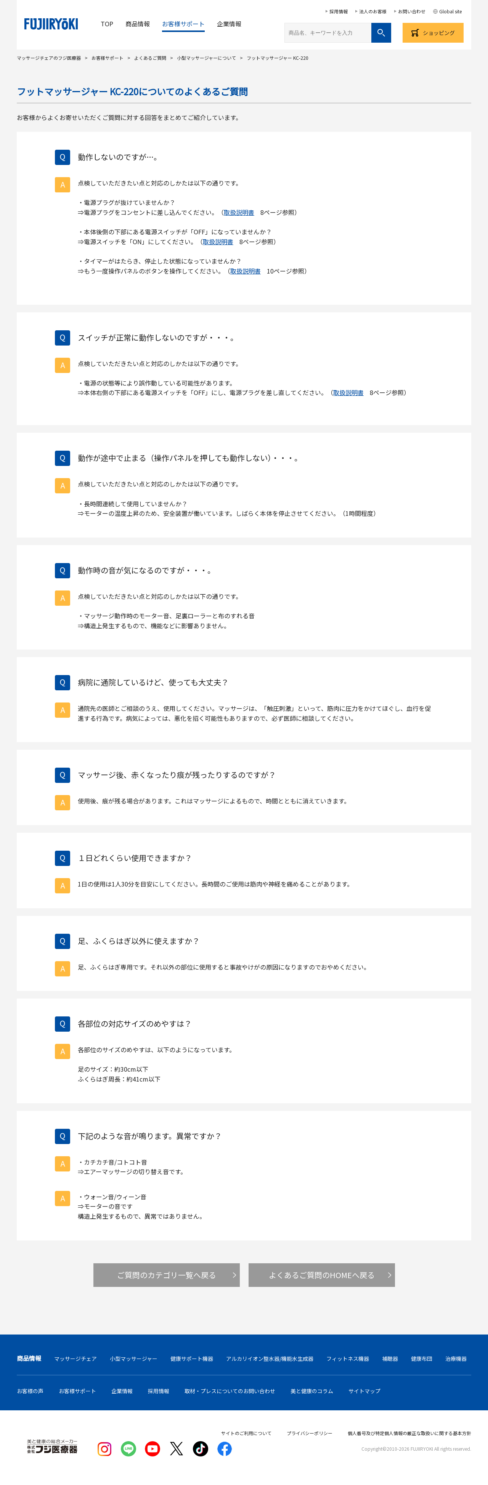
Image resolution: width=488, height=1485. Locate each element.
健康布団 (421, 1358)
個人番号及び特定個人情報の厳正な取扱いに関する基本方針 (409, 1433)
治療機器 (456, 1358)
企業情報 (229, 23)
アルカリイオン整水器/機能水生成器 (269, 1358)
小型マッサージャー (133, 1358)
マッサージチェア (75, 1358)
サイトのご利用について (246, 1433)
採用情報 (338, 11)
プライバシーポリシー (309, 1433)
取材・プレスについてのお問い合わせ (230, 1391)
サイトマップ (364, 1391)
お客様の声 (30, 1391)
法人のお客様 (373, 11)
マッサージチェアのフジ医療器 (49, 57)
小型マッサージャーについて (206, 57)
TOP (107, 23)
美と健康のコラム (312, 1391)
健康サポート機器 (191, 1358)
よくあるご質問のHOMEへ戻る (322, 1274)
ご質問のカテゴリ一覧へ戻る (166, 1274)
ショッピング (439, 33)
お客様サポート (183, 23)
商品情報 (137, 23)
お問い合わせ (411, 11)
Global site (450, 11)
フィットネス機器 (347, 1358)
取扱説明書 (239, 212)
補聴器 (390, 1358)
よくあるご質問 (150, 57)
